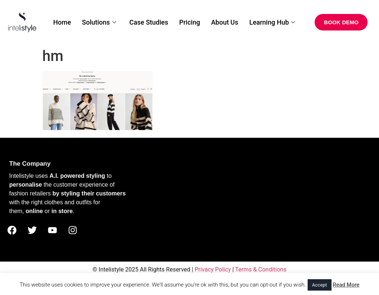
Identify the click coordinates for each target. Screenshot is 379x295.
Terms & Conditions (261, 269)
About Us (224, 22)
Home (62, 22)
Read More (346, 284)
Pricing (189, 22)
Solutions (99, 22)
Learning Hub (272, 22)
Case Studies (149, 22)
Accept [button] (319, 285)
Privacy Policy (213, 269)
